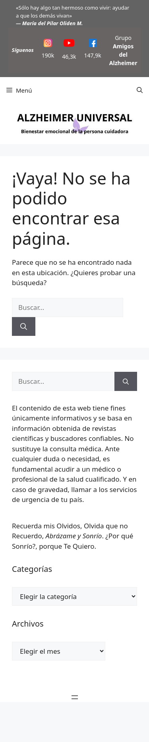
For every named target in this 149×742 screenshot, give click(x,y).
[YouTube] (69, 44)
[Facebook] (93, 44)
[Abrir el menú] (74, 697)
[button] (139, 90)
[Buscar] (23, 326)
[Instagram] (48, 44)
